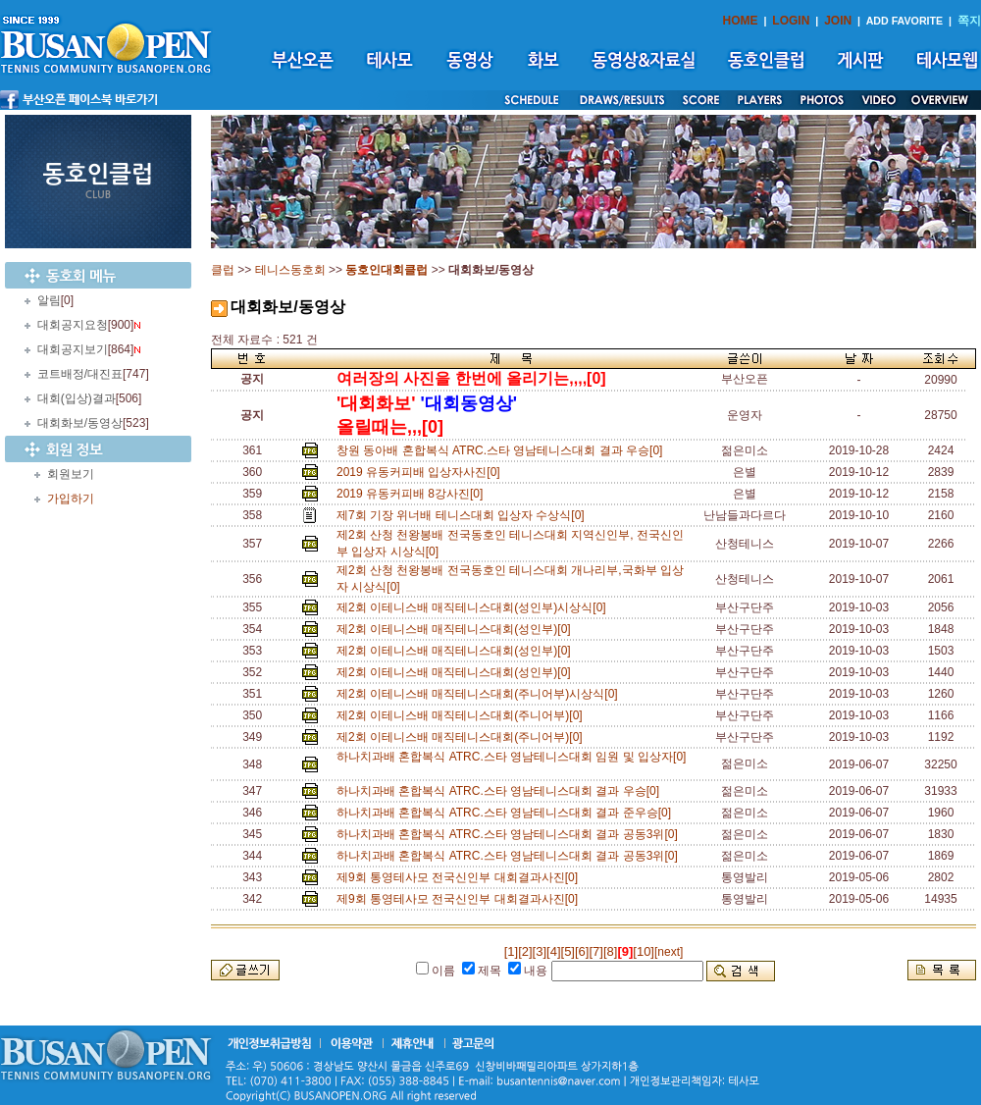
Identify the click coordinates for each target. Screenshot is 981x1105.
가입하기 (70, 498)
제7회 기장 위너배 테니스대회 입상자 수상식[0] (463, 515)
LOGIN (790, 20)
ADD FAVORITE (905, 20)
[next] (668, 952)
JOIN (838, 20)
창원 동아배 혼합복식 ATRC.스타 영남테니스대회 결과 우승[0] (502, 450)
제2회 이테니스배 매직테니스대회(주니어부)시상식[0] (480, 694)
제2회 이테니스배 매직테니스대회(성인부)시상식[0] (474, 607)
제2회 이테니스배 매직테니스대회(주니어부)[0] (462, 715)
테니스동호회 (290, 270)
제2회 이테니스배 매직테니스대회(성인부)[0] (456, 629)
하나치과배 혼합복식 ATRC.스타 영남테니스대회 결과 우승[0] (501, 791)
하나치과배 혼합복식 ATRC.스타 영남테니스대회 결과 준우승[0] (507, 812)
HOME (740, 20)
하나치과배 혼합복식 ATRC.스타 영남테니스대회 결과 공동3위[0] (510, 834)
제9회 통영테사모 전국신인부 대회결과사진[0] (460, 877)
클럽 (222, 270)
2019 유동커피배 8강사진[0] (413, 493)
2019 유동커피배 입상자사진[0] (421, 472)
